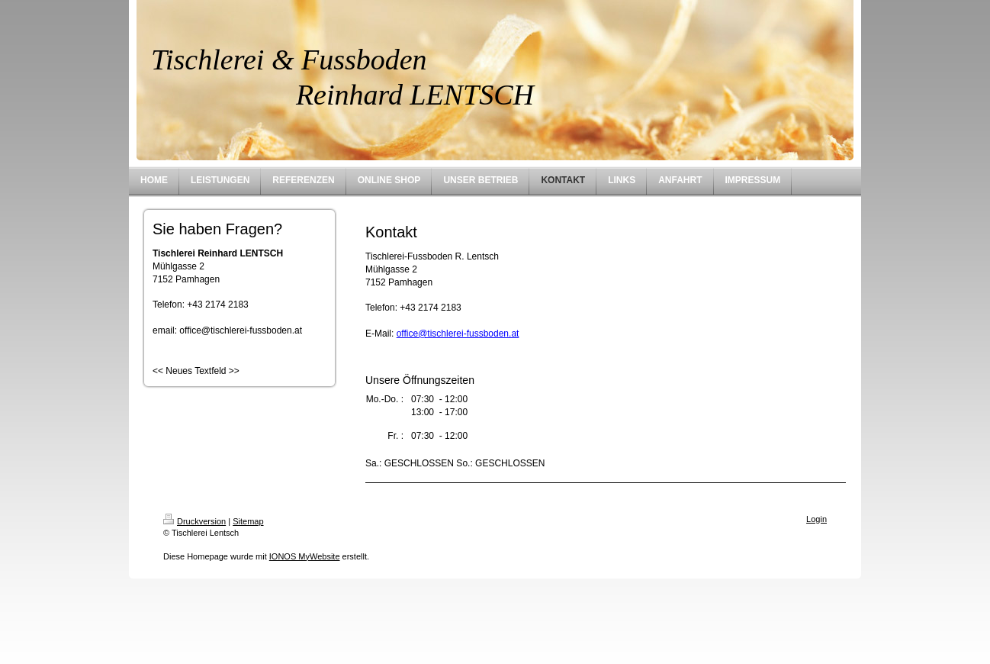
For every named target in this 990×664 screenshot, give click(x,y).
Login (816, 519)
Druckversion (194, 521)
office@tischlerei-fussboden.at (458, 333)
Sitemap (248, 521)
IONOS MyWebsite (304, 556)
